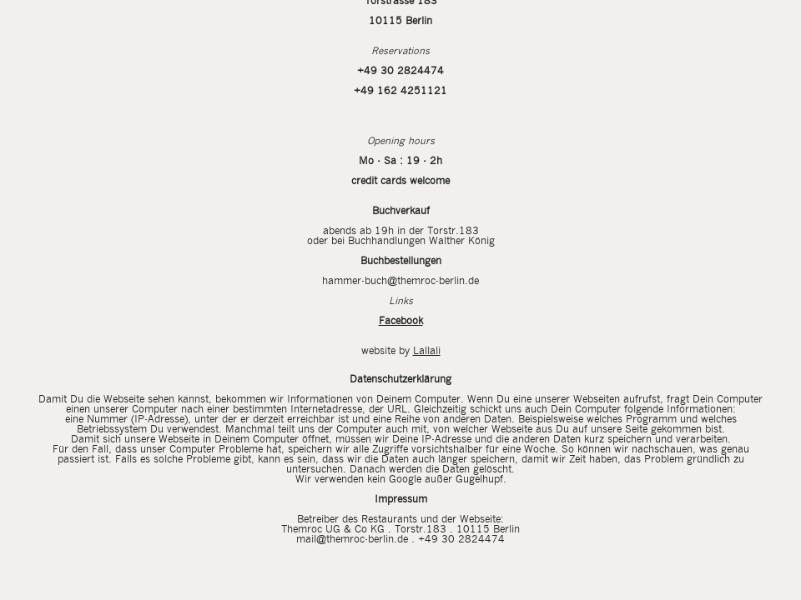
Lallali (427, 352)
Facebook (401, 322)
